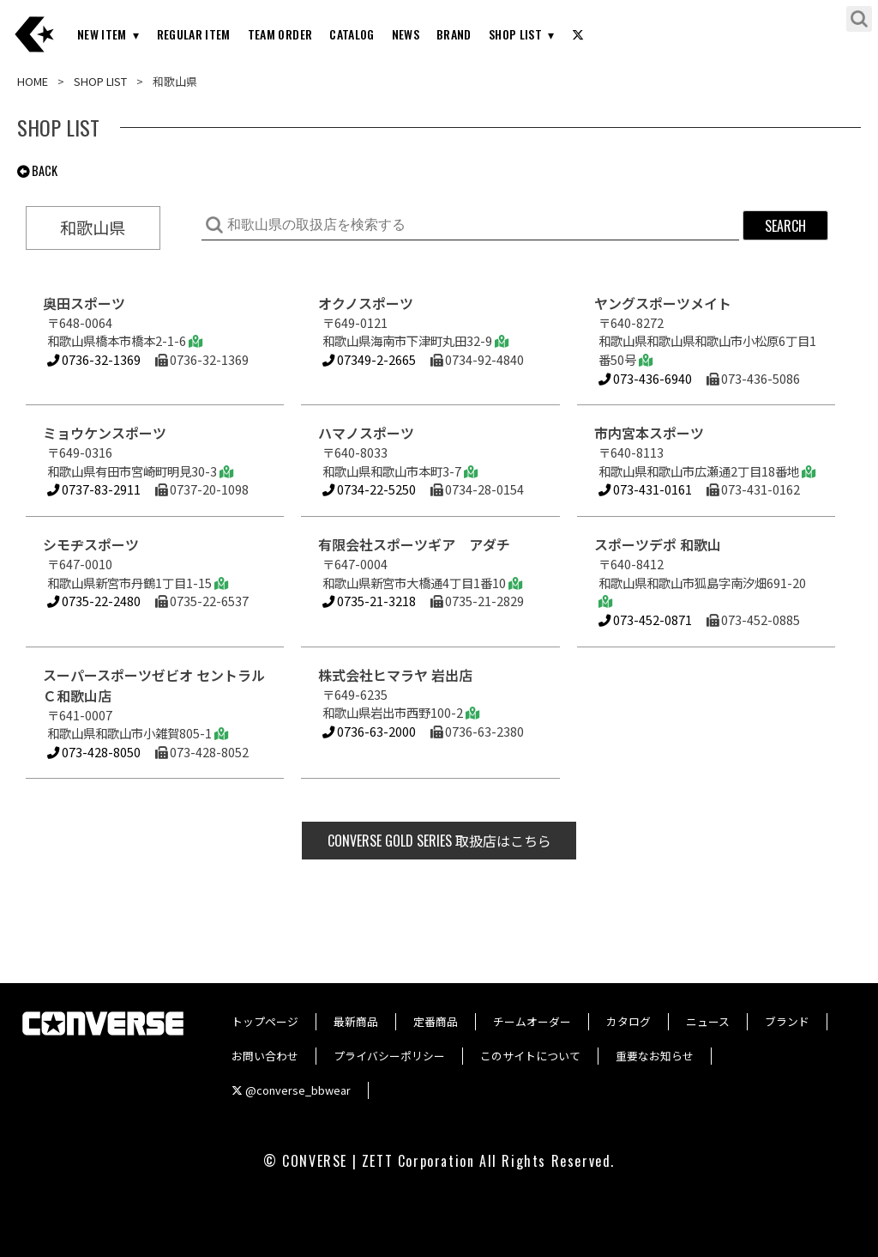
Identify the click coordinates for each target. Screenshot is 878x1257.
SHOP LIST (515, 34)
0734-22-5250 (369, 489)
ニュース (708, 1021)
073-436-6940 (645, 378)
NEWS (405, 34)
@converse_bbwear (291, 1090)
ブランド (787, 1021)
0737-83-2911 (94, 489)
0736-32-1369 (94, 359)
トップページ (265, 1021)
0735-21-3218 (369, 601)
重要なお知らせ (655, 1056)
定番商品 (435, 1021)
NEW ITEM (102, 34)
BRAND (454, 34)
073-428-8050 (94, 752)
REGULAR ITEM (194, 34)
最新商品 (356, 1021)
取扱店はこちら (439, 840)
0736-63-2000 (369, 731)
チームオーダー (532, 1021)
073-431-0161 (645, 489)
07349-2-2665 (369, 359)
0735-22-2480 (94, 601)
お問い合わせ (265, 1056)
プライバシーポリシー (389, 1056)
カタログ (628, 1021)
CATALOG (351, 34)
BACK (37, 170)
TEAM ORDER (280, 34)
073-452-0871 (645, 619)
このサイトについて (530, 1056)
